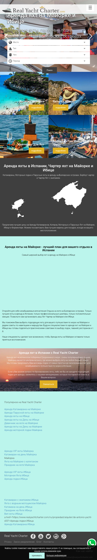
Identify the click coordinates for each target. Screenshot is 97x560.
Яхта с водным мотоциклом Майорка (25, 503)
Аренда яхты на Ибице (17, 416)
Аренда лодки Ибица (16, 478)
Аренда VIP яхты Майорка (19, 451)
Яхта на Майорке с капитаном (21, 461)
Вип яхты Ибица (13, 513)
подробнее (36, 107)
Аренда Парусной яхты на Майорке (24, 412)
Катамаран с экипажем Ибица (21, 499)
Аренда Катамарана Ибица (19, 524)
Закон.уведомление (24, 541)
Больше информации (56, 555)
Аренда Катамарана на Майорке (22, 409)
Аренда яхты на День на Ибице (21, 419)
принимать (37, 555)
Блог (39, 541)
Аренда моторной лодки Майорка (23, 430)
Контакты (49, 541)
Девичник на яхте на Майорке (21, 423)
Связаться (48, 384)
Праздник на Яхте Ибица (18, 510)
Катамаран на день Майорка (20, 454)
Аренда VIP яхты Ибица (17, 472)
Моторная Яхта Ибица (16, 475)
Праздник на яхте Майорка (19, 464)
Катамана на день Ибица (18, 506)
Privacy (8, 541)
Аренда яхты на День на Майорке (23, 426)
